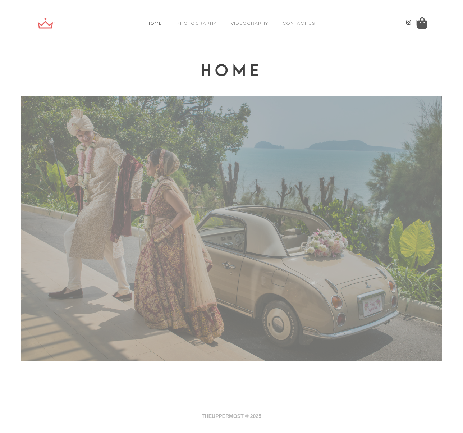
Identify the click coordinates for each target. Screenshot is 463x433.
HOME (155, 23)
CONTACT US (299, 23)
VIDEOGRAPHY (250, 23)
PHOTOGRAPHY (197, 23)
